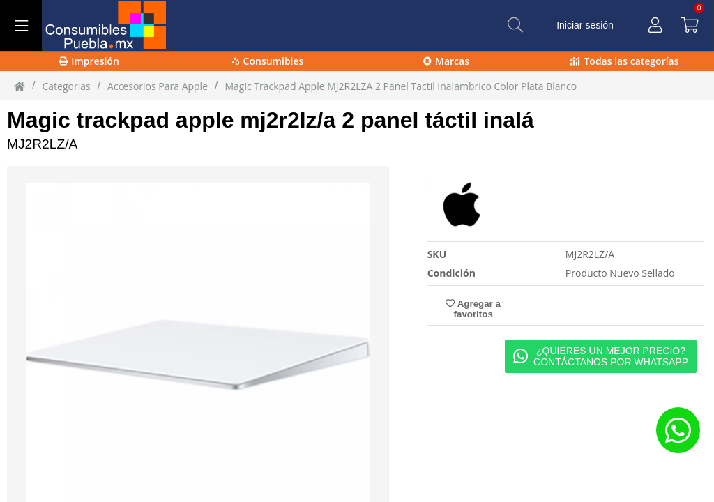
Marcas (446, 61)
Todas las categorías (624, 61)
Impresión (89, 61)
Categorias (66, 86)
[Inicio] (19, 85)
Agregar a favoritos (473, 308)
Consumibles (268, 61)
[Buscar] (515, 25)
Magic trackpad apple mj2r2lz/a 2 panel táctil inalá (270, 119)
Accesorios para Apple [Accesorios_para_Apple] (157, 86)
